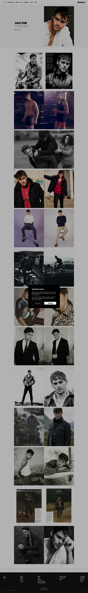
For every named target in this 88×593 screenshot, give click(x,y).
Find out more (37, 303)
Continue (50, 303)
